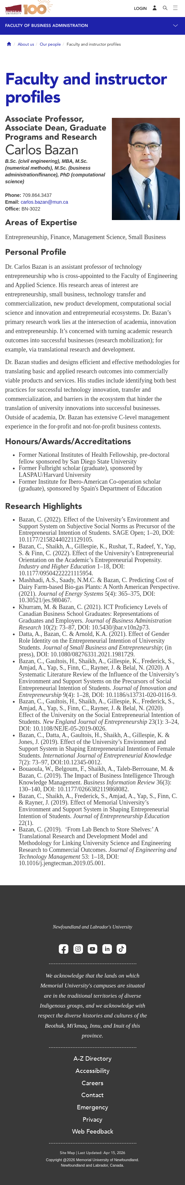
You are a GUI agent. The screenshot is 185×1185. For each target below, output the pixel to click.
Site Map (67, 1153)
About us (26, 44)
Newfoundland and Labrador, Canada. (92, 1165)
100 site (39, 8)
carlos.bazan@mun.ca (44, 202)
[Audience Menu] (154, 8)
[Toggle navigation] (175, 8)
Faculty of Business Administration (46, 25)
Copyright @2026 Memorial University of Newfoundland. (92, 1160)
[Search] (165, 8)
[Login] (140, 8)
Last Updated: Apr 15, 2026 (101, 1153)
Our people (50, 44)
